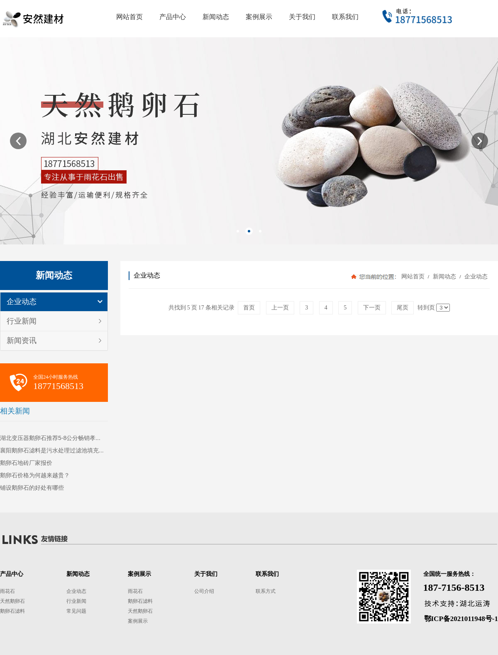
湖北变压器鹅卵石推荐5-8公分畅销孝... (50, 438)
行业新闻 (22, 321)
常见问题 (76, 611)
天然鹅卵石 (12, 601)
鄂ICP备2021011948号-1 (461, 619)
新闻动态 (444, 276)
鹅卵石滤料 (12, 611)
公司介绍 (204, 591)
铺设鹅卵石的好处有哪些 (32, 487)
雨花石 (7, 591)
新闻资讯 (22, 340)
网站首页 (413, 276)
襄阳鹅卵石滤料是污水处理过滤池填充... (52, 450)
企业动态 (22, 301)
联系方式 (266, 591)
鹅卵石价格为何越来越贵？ (35, 475)
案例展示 (138, 621)
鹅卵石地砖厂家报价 (26, 462)
